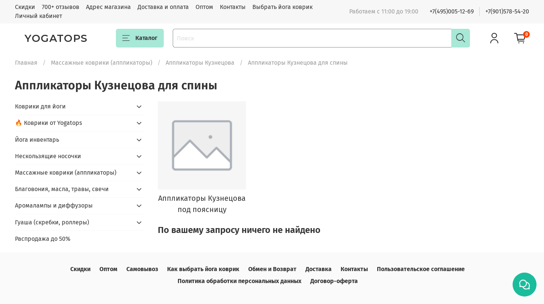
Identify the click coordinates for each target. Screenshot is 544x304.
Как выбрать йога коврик (203, 269)
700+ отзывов (60, 6)
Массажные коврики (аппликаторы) (101, 62)
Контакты (233, 6)
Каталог (139, 38)
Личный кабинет (38, 15)
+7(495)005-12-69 (452, 11)
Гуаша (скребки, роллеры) (52, 222)
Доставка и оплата (163, 6)
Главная (26, 62)
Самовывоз (142, 269)
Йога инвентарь (37, 139)
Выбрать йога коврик (282, 6)
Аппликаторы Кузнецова (200, 62)
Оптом (204, 6)
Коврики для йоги (40, 106)
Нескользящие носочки (48, 156)
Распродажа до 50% (42, 238)
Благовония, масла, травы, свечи (62, 189)
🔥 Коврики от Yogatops (48, 122)
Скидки (25, 6)
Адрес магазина (108, 6)
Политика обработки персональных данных (239, 281)
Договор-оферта (334, 281)
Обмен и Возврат (272, 269)
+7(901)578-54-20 (507, 11)
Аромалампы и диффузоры (54, 205)
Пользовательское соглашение (421, 269)
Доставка (318, 269)
